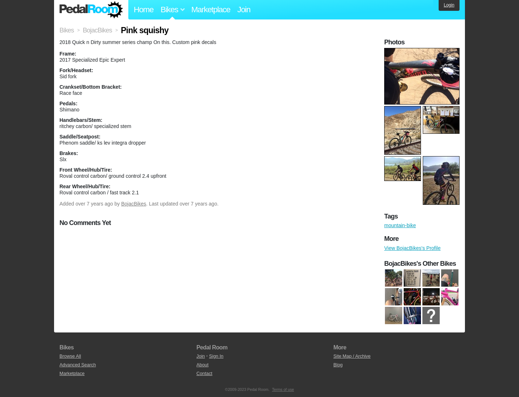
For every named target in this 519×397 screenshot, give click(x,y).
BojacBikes (133, 204)
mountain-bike (400, 225)
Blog (338, 364)
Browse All (70, 356)
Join (244, 9)
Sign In (216, 356)
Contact (204, 373)
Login (449, 5)
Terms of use (283, 389)
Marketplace (210, 9)
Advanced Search (77, 364)
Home (144, 9)
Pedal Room (91, 9)
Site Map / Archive (352, 356)
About (202, 364)
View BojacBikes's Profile (412, 248)
